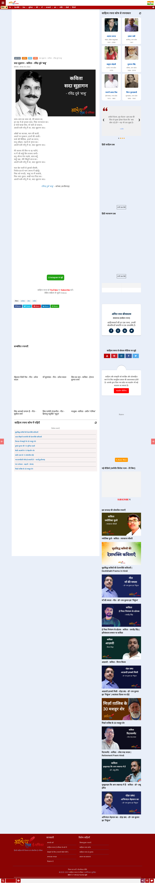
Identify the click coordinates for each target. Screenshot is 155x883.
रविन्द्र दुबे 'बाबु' (47, 186)
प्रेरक (24, 7)
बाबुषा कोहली (111, 64)
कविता (24, 58)
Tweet (27, 306)
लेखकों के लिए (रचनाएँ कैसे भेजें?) (57, 852)
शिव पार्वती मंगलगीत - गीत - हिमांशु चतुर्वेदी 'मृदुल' (54, 412)
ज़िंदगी (74, 7)
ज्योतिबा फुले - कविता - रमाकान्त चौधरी (117, 538)
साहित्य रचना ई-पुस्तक (86, 852)
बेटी (37, 7)
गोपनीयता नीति (82, 869)
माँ (42, 7)
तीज (30, 58)
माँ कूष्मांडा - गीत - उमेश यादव (54, 377)
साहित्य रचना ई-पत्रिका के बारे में (57, 847)
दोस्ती (67, 7)
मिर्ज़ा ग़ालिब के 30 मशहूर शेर (24, 469)
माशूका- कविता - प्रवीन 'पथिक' (83, 411)
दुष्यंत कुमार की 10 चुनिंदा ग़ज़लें (25, 446)
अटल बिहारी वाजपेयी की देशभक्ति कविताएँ (28, 437)
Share (18, 306)
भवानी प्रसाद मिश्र (111, 92)
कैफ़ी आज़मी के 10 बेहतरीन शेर (25, 450)
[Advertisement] (55, 26)
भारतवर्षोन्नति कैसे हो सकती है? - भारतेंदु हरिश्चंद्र (30, 460)
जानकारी (48, 7)
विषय (4, 7)
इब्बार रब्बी (131, 36)
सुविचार (31, 7)
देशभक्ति (16, 7)
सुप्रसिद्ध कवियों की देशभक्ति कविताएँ (26, 432)
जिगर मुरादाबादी (131, 92)
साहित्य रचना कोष (85, 847)
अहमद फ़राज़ (111, 36)
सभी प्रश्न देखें (121, 207)
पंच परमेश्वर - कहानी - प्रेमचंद (24, 464)
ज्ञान (55, 7)
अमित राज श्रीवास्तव (121, 314)
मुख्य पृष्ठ (17, 58)
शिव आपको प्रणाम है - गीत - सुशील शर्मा (25, 412)
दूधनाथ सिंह (132, 64)
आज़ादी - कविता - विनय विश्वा (114, 662)
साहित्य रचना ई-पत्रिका (76, 872)
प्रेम (10, 7)
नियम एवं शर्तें (72, 869)
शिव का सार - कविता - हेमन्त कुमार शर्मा (82, 378)
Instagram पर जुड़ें (55, 277)
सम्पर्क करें (50, 843)
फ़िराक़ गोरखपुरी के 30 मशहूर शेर (25, 441)
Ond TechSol (80, 875)
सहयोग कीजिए (121, 391)
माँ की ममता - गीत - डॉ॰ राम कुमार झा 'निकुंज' (120, 600)
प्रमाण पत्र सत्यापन (85, 857)
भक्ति (35, 58)
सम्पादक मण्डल (52, 857)
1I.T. (72, 875)
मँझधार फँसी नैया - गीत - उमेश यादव (26, 378)
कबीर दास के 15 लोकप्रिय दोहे (24, 455)
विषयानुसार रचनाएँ (85, 843)
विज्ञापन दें (50, 861)
